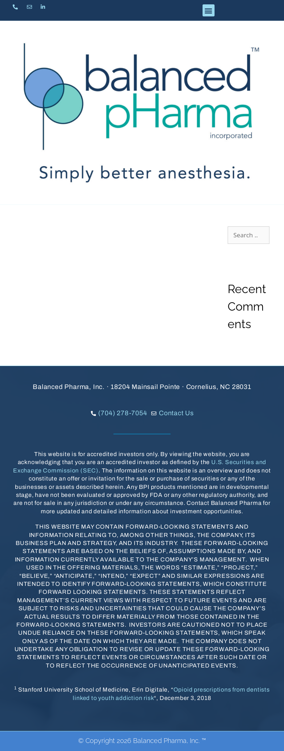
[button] (209, 10)
